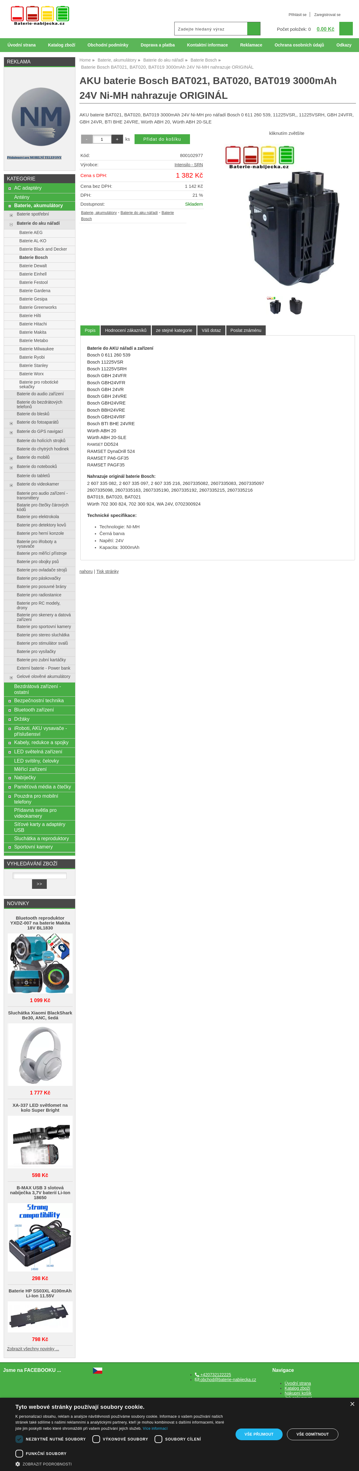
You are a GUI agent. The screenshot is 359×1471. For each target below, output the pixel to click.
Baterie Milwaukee (36, 349)
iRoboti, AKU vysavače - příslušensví (40, 731)
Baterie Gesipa (33, 299)
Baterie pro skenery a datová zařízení (44, 617)
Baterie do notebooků (37, 466)
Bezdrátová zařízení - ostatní (37, 689)
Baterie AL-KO (32, 241)
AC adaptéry (28, 188)
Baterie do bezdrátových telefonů (39, 404)
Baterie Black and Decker (43, 249)
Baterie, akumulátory (99, 213)
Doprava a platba (158, 45)
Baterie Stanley (33, 365)
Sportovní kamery (33, 846)
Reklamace (251, 45)
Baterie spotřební (33, 214)
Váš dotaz (211, 330)
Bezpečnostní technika (39, 700)
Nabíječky (25, 777)
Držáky (22, 719)
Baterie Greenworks (38, 307)
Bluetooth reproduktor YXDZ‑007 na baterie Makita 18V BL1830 (40, 923)
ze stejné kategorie (174, 330)
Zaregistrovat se (327, 15)
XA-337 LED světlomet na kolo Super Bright (40, 1108)
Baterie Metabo (33, 340)
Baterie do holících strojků (41, 440)
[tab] (90, 330)
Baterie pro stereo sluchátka (43, 635)
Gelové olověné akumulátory (43, 676)
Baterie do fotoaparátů (37, 422)
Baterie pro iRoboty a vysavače (36, 544)
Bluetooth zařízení (34, 709)
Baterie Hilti (30, 315)
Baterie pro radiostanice (39, 595)
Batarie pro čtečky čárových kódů (43, 507)
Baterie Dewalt (33, 266)
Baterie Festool (33, 282)
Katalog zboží (61, 45)
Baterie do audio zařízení (40, 394)
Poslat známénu (246, 330)
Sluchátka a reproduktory (41, 838)
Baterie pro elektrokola (38, 516)
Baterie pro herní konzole (40, 533)
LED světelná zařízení (38, 751)
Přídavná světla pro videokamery (35, 813)
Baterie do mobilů (33, 457)
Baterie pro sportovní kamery (44, 626)
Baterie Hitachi (33, 324)
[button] (121, 1463)
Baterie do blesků (33, 414)
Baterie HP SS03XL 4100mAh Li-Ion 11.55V (40, 1293)
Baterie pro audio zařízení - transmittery (42, 495)
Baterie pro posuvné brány (41, 586)
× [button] (352, 1404)
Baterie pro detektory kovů (41, 525)
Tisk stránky (107, 571)
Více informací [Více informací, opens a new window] (155, 1428)
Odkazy (344, 45)
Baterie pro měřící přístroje (42, 553)
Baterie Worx (31, 374)
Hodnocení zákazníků (126, 330)
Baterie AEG (31, 232)
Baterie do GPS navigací (40, 431)
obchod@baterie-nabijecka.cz (225, 1379)
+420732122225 (213, 1374)
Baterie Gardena (34, 290)
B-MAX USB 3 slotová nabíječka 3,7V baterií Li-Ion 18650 (40, 1192)
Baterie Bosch (33, 257)
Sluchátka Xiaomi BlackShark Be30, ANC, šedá (40, 1015)
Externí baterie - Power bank (43, 668)
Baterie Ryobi (32, 357)
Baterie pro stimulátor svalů (42, 643)
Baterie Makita (32, 332)
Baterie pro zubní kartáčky (41, 660)
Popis (90, 330)
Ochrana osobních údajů (299, 45)
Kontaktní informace (207, 45)
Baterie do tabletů (33, 476)
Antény (22, 197)
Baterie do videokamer (38, 484)
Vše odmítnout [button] (312, 1434)
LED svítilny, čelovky (36, 761)
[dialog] (179, 1434)
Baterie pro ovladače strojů (42, 570)
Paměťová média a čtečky (42, 786)
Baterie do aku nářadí (139, 213)
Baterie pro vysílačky (36, 651)
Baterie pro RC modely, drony (38, 605)
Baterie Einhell (32, 274)
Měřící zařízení (30, 769)
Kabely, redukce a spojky (41, 742)
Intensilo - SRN (189, 165)
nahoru (86, 571)
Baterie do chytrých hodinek (43, 449)
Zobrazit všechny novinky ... (33, 1349)
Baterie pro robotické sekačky (38, 384)
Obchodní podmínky (107, 45)
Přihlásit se (297, 15)
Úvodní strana (21, 45)
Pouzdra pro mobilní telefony (36, 798)
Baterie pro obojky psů (38, 561)
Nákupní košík (298, 1393)
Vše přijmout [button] (258, 1434)
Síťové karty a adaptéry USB (39, 827)
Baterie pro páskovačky (39, 578)
